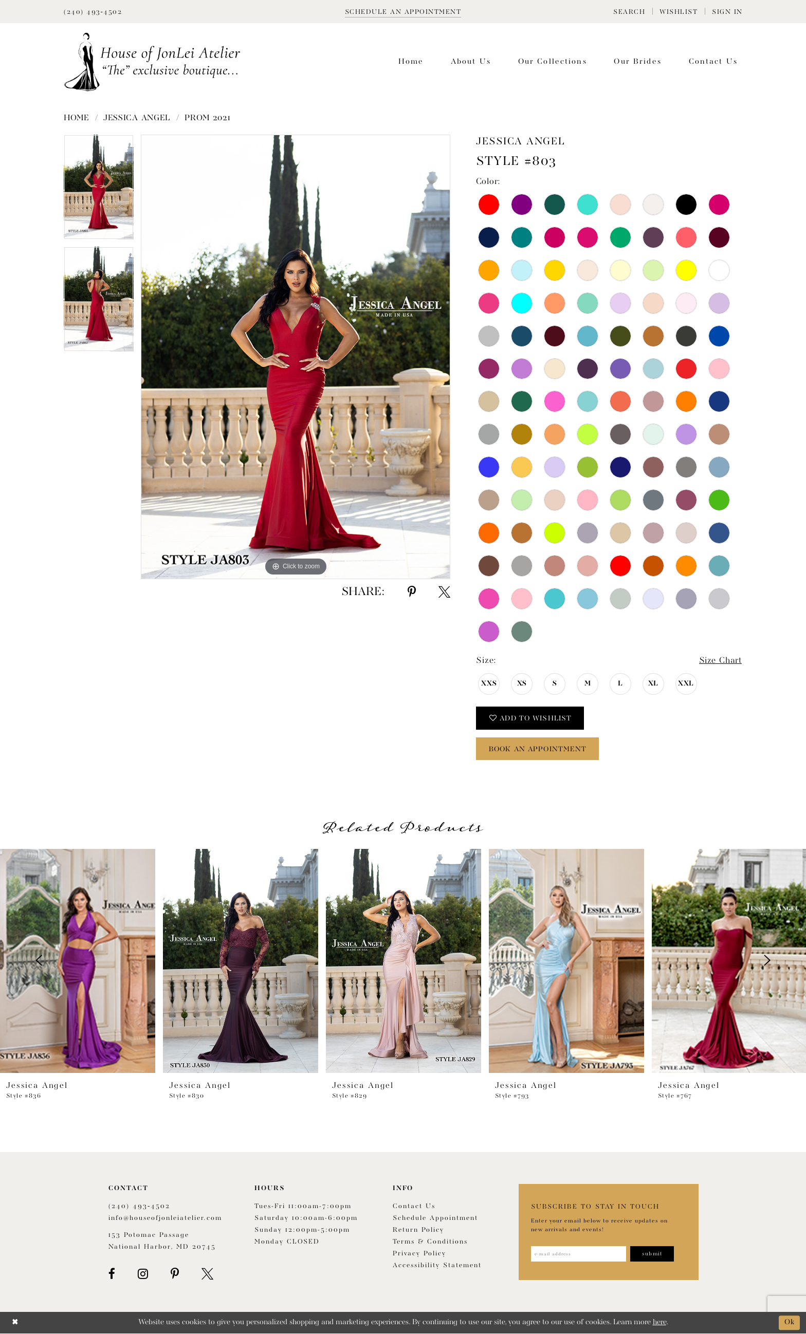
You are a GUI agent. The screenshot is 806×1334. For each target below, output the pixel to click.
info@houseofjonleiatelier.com (165, 1218)
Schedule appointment (435, 1218)
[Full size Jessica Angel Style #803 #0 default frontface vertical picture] (295, 357)
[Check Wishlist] (678, 11)
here (659, 1323)
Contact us (414, 1207)
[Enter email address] (579, 1254)
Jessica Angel (137, 118)
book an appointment (539, 749)
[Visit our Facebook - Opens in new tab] (111, 1274)
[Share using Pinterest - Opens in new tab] (412, 592)
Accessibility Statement (437, 1266)
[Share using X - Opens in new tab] (444, 592)
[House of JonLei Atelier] (152, 61)
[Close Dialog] (15, 1323)
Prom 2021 (207, 118)
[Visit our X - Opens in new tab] (207, 1274)
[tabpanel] (99, 191)
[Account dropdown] (727, 11)
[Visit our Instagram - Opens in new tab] (143, 1274)
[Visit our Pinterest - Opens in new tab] (175, 1274)
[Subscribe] (653, 1254)
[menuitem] (629, 11)
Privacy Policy (419, 1254)
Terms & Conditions (430, 1242)
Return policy (418, 1230)
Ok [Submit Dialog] (789, 1323)
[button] (629, 11)
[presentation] (77, 961)
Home (76, 118)
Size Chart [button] (720, 661)
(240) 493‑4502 (139, 1207)
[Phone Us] (93, 11)
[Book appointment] (403, 11)
